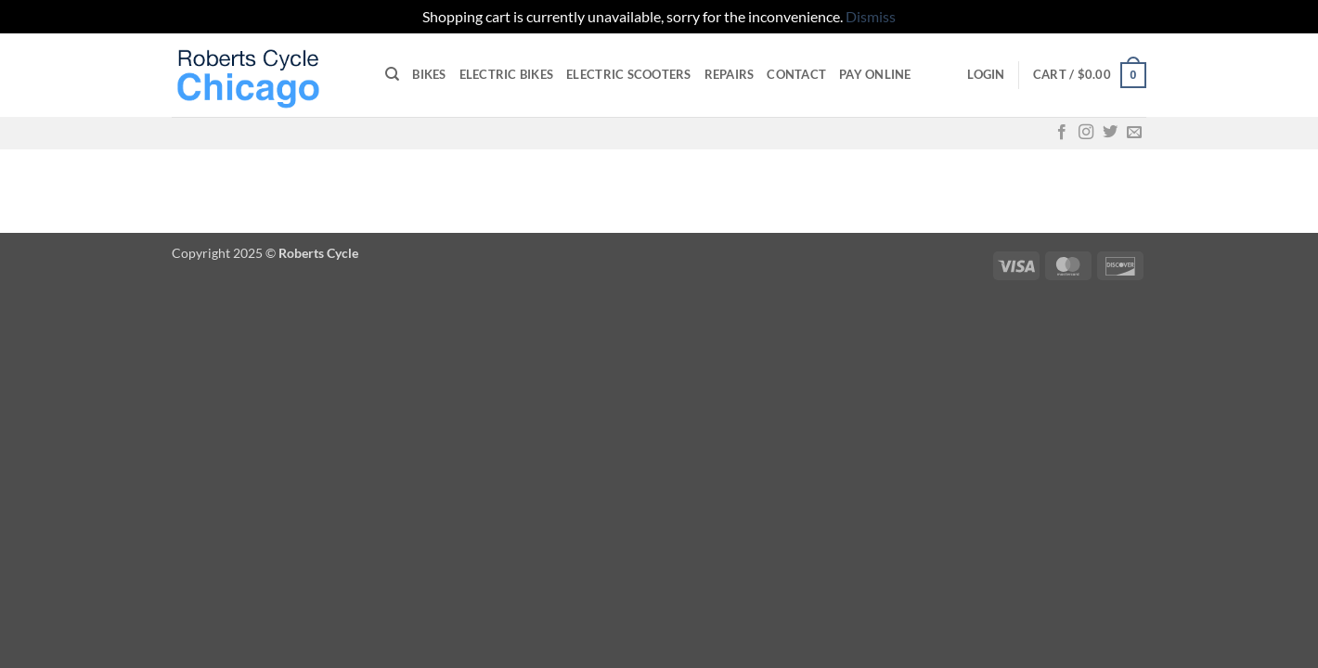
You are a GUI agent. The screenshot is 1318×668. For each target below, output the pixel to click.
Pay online (875, 74)
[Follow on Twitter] (1110, 132)
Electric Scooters (628, 74)
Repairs (729, 74)
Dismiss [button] (871, 16)
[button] (985, 74)
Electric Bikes (506, 74)
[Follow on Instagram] (1086, 132)
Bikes (429, 74)
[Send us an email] (1134, 132)
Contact (796, 74)
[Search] (392, 74)
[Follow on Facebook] (1061, 132)
